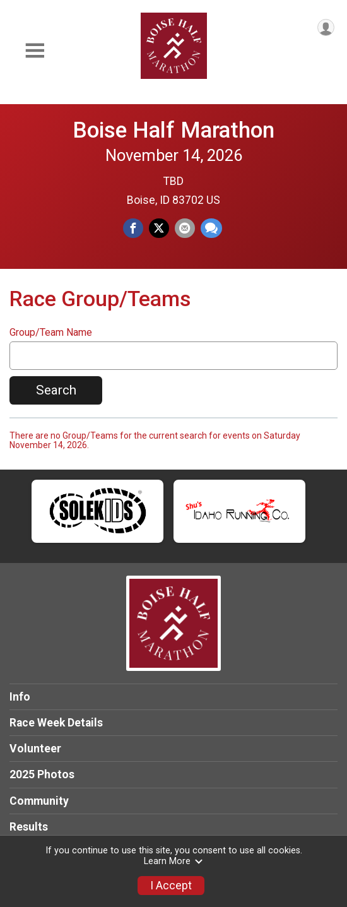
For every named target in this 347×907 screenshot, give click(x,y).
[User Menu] (325, 27)
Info (19, 697)
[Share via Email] (185, 228)
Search (56, 390)
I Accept (171, 885)
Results (28, 827)
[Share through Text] (211, 228)
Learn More (173, 861)
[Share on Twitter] (159, 228)
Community (39, 801)
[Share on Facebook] (133, 228)
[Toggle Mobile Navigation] (34, 51)
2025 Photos (41, 774)
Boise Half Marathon (173, 130)
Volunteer (35, 748)
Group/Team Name (50, 332)
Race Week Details (56, 722)
